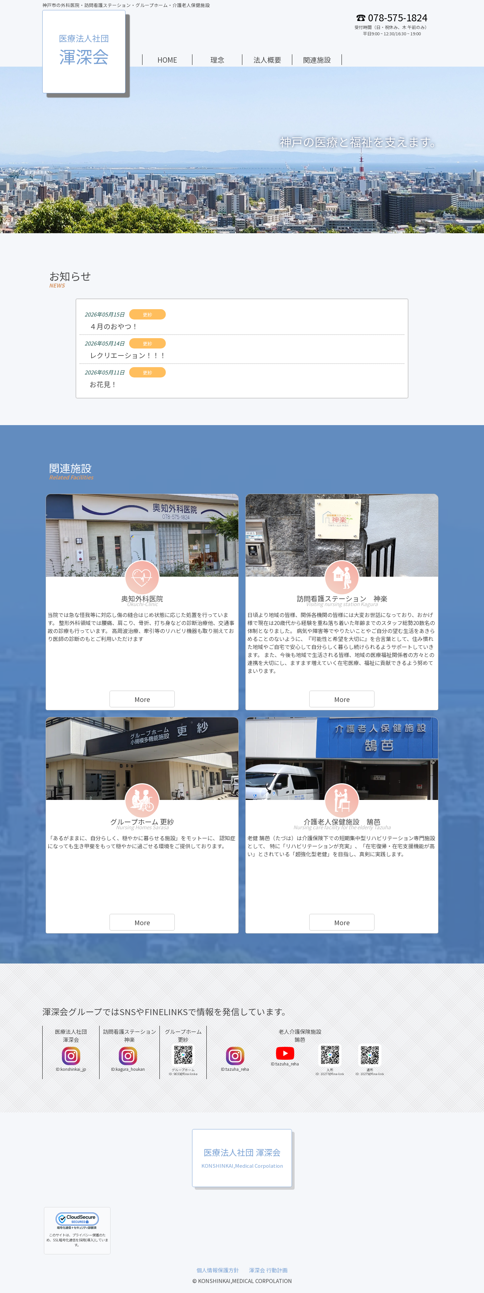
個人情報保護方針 (217, 1270)
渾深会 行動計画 (268, 1270)
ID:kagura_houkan (127, 1059)
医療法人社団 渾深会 (242, 1157)
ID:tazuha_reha (235, 1059)
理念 (217, 60)
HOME (167, 60)
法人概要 (267, 60)
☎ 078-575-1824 (391, 17)
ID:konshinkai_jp (71, 1059)
